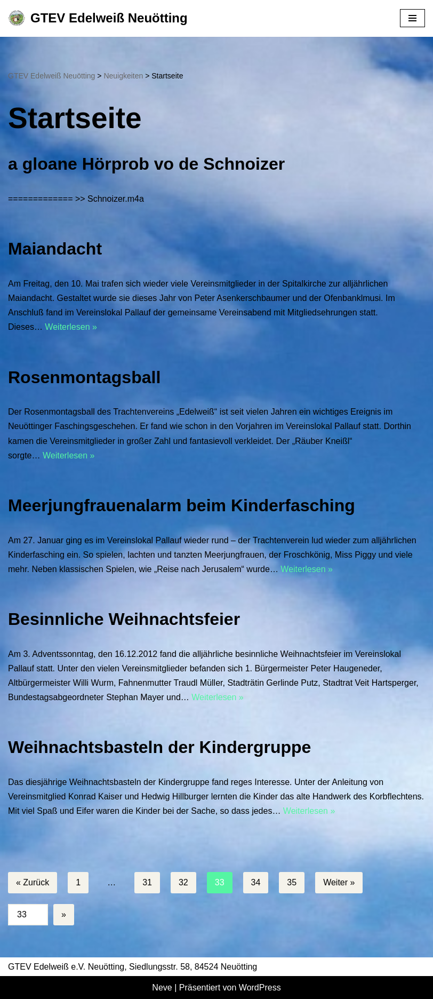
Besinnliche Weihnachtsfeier (124, 619)
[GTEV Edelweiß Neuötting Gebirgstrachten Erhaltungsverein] (98, 18)
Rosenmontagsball (84, 377)
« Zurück (32, 882)
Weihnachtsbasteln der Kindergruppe (159, 747)
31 (147, 882)
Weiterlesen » (71, 326)
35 (291, 882)
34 (256, 882)
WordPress (260, 987)
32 (183, 882)
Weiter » (339, 882)
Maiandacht (55, 248)
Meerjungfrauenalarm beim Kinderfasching (181, 505)
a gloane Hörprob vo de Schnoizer (146, 163)
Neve (162, 987)
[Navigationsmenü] (412, 18)
